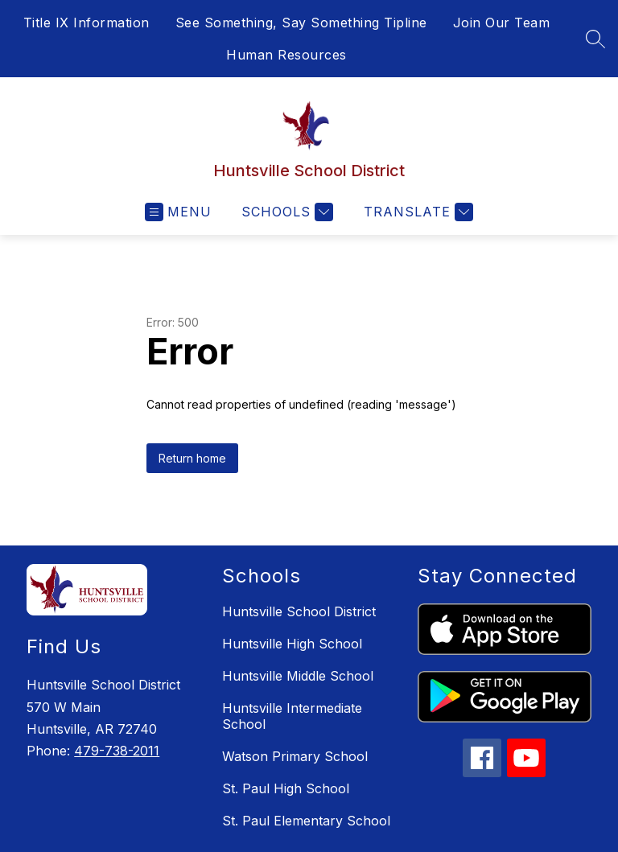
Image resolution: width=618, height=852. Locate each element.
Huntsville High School (292, 644)
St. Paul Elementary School (306, 821)
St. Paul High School (285, 788)
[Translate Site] (416, 212)
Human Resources (286, 55)
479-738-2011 (116, 751)
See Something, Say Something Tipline (301, 22)
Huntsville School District (299, 611)
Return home (192, 458)
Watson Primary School (295, 756)
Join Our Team (501, 22)
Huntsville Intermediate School (292, 716)
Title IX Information (86, 22)
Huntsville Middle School (297, 676)
